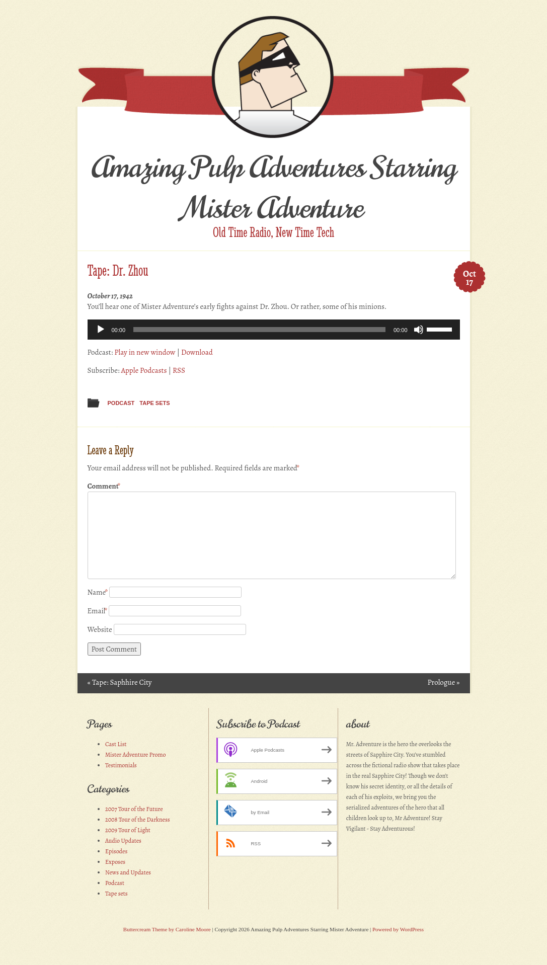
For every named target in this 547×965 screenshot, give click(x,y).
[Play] (101, 330)
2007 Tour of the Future (134, 809)
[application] (274, 329)
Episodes (116, 851)
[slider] (259, 329)
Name (98, 592)
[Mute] (419, 330)
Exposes (115, 862)
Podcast (121, 403)
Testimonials (121, 765)
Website (100, 629)
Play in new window (144, 352)
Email (98, 611)
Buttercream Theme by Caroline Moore (167, 929)
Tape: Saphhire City (120, 682)
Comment (104, 486)
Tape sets (154, 403)
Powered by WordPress (398, 929)
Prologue (443, 682)
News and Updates (128, 872)
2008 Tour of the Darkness (137, 820)
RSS (179, 370)
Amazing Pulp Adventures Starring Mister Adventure (273, 187)
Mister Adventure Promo (135, 755)
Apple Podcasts (144, 370)
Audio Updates (123, 841)
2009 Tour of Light (127, 830)
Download (197, 352)
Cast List (116, 744)
